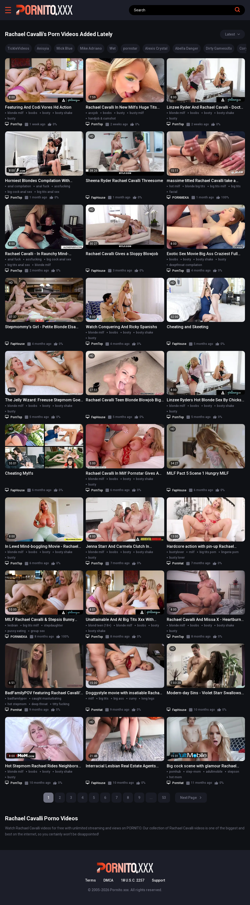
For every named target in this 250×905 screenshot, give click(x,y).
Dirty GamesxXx (219, 48)
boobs (33, 112)
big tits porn (208, 552)
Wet (112, 48)
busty (11, 118)
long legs (148, 698)
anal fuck (42, 186)
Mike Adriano (91, 48)
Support (158, 880)
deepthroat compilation (185, 264)
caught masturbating (46, 698)
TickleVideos (18, 48)
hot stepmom (17, 704)
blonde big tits (195, 186)
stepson (233, 771)
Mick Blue (64, 48)
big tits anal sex (48, 191)
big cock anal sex (20, 191)
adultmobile (214, 771)
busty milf (137, 112)
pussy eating (17, 630)
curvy (132, 698)
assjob (93, 112)
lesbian (13, 625)
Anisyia (43, 48)
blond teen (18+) (99, 625)
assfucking (62, 186)
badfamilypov (17, 698)
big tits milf (218, 186)
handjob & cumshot (102, 118)
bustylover (176, 552)
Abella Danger (186, 48)
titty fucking (61, 704)
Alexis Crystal (156, 48)
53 (164, 798)
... (151, 798)
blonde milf (15, 112)
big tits (236, 186)
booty (46, 112)
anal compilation (19, 186)
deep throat (40, 704)
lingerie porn (230, 552)
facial (173, 191)
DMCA (108, 880)
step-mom (193, 771)
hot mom (175, 777)
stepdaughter (53, 625)
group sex (38, 630)
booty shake (63, 112)
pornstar (130, 48)
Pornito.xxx (119, 890)
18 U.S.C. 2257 (132, 880)
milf (192, 552)
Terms (90, 880)
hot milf (174, 186)
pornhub (175, 771)
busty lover (177, 557)
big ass (119, 698)
